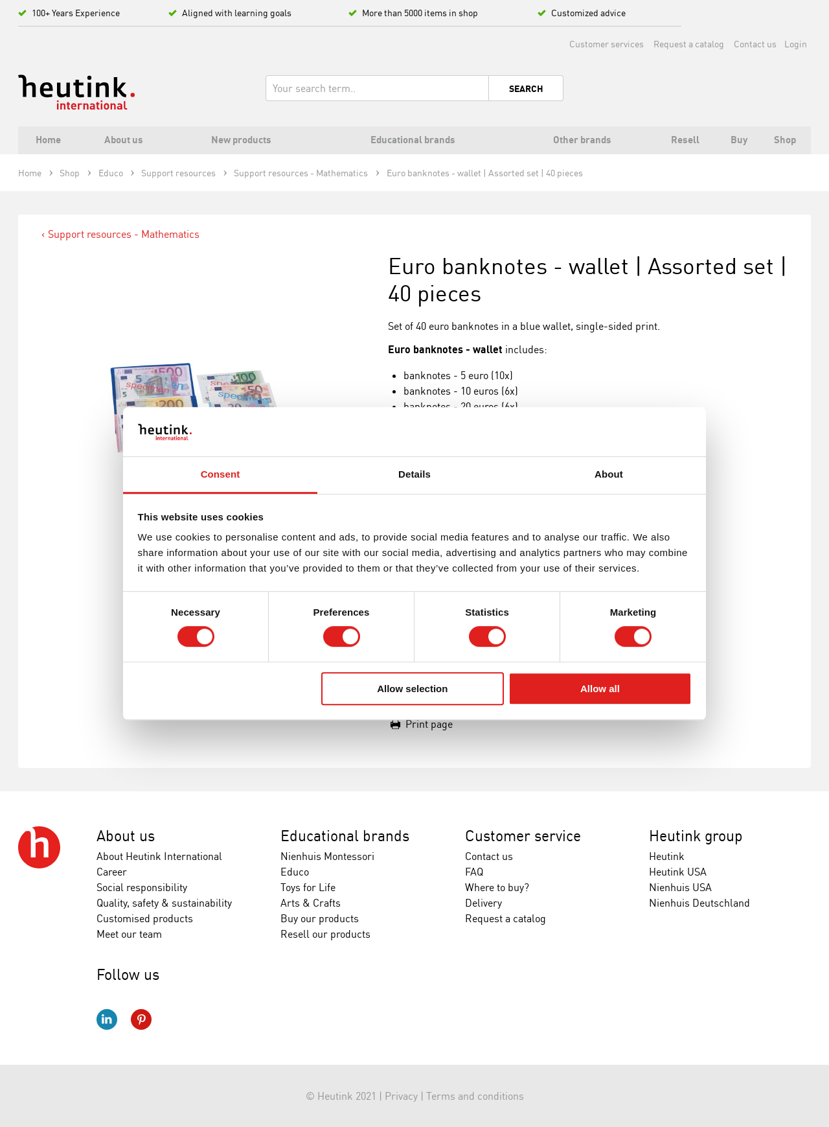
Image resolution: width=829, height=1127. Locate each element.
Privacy (401, 1095)
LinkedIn (107, 1019)
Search (526, 89)
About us (126, 835)
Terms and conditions (475, 1095)
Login (795, 43)
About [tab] (609, 474)
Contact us (755, 43)
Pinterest (141, 1019)
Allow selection (412, 688)
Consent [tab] (220, 474)
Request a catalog (688, 43)
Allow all (600, 688)
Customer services (606, 43)
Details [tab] (414, 474)
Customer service (523, 835)
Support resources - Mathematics (123, 233)
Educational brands (344, 835)
